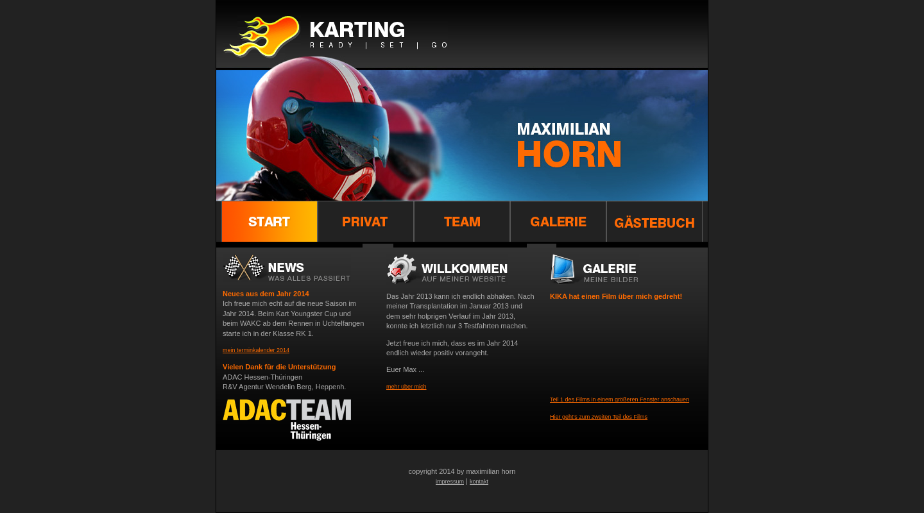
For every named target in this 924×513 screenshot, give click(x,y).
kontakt (479, 481)
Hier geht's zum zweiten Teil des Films (598, 417)
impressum (450, 481)
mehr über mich (406, 386)
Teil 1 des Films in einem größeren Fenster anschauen (619, 399)
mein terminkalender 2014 (256, 350)
